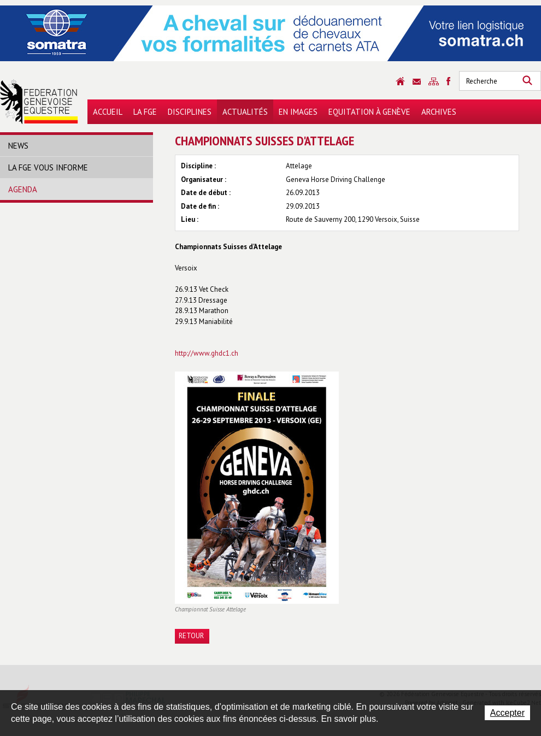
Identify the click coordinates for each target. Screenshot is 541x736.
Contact (417, 82)
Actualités (245, 112)
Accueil (107, 112)
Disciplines (189, 112)
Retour (191, 635)
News (18, 145)
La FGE (145, 112)
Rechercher (527, 81)
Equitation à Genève (369, 112)
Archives (438, 112)
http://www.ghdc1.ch (206, 353)
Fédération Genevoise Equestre (39, 101)
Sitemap (433, 81)
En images (298, 112)
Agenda (22, 189)
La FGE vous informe (48, 167)
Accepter (507, 712)
